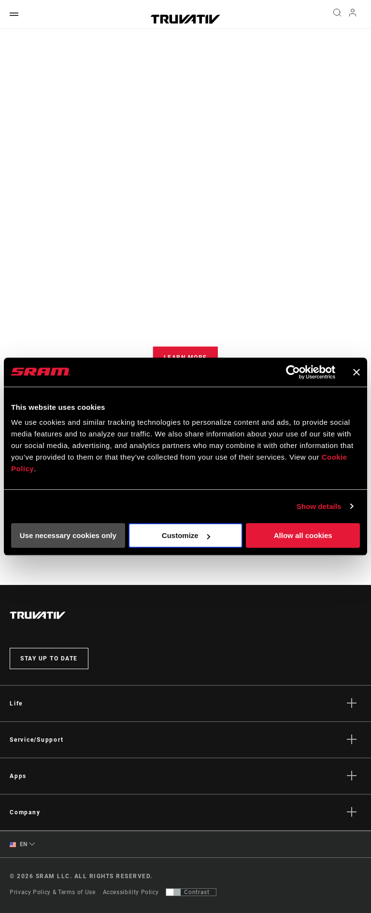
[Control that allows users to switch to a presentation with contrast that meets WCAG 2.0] (191, 892)
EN (19, 844)
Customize (186, 535)
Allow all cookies (303, 535)
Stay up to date (49, 658)
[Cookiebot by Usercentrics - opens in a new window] (293, 372)
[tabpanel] (185, 326)
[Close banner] (356, 372)
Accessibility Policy (131, 892)
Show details (319, 506)
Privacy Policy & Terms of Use (53, 892)
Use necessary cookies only (68, 535)
